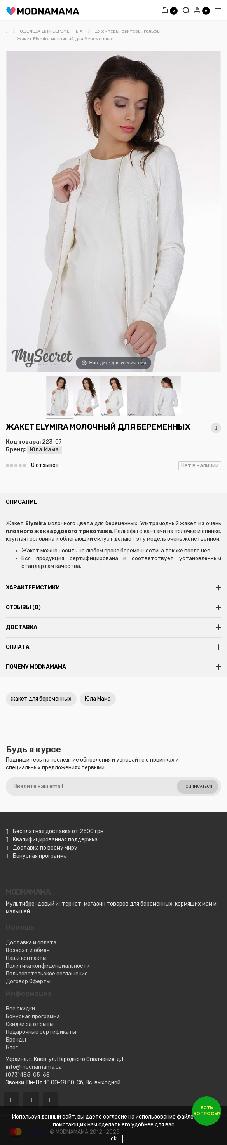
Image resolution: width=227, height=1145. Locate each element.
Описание (21, 502)
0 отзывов (45, 465)
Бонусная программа (33, 1016)
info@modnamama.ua (34, 1067)
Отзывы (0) (23, 607)
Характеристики (33, 587)
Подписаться (197, 786)
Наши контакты (26, 958)
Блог (12, 1047)
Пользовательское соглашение (47, 973)
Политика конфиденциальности (48, 966)
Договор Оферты (28, 981)
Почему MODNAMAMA (36, 667)
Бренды (16, 1040)
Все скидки (20, 1008)
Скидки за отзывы (30, 1024)
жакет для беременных (41, 699)
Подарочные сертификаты (41, 1032)
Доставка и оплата (31, 942)
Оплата (18, 647)
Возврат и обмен (28, 950)
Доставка (21, 627)
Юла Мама (44, 449)
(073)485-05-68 (28, 1075)
